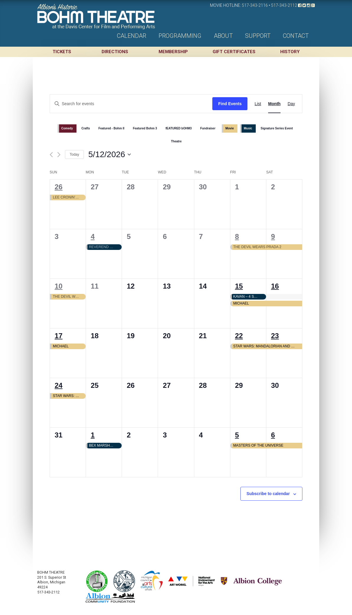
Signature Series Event (277, 128)
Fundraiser (208, 128)
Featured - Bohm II (111, 128)
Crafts (86, 128)
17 (59, 336)
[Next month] (59, 154)
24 (59, 385)
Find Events (230, 103)
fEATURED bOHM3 (178, 128)
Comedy (67, 128)
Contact (296, 35)
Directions (115, 51)
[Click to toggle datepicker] (109, 154)
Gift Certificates (234, 51)
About (223, 35)
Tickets (62, 51)
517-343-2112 (284, 5)
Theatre (176, 141)
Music (248, 128)
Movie (229, 128)
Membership (173, 51)
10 (59, 286)
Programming (180, 35)
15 (239, 286)
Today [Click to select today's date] (74, 154)
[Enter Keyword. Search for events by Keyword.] (131, 104)
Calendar (131, 35)
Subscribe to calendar (268, 493)
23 (275, 336)
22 (239, 336)
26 (59, 187)
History (290, 51)
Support (257, 35)
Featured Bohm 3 (145, 128)
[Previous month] (51, 154)
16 (275, 286)
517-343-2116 (255, 5)
